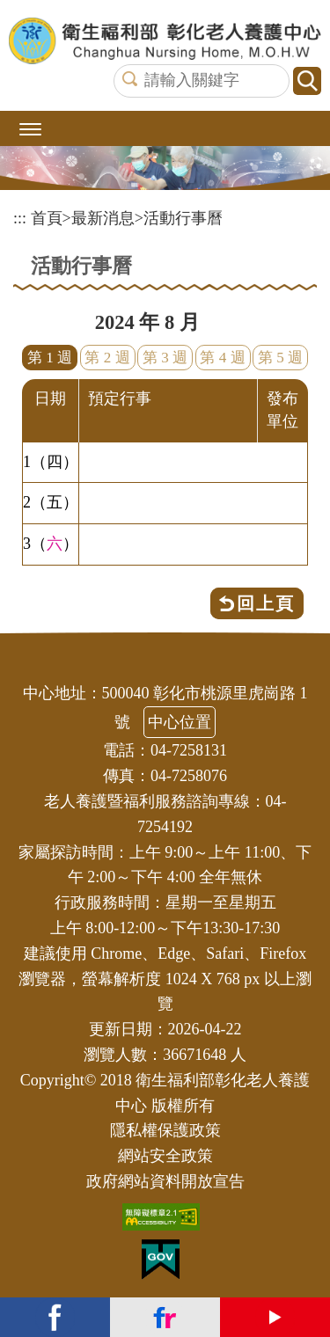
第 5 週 (280, 357)
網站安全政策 (165, 1156)
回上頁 (266, 603)
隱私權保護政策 (165, 1130)
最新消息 (103, 218)
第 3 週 (165, 357)
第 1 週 (49, 357)
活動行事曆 (183, 218)
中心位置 (179, 722)
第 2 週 (106, 357)
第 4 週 (222, 357)
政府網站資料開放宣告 (165, 1181)
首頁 (46, 218)
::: (19, 218)
